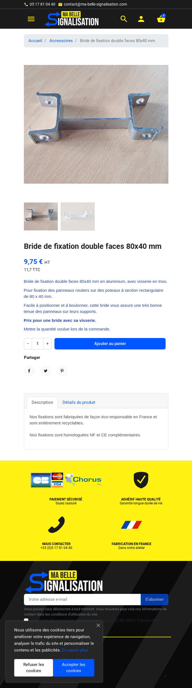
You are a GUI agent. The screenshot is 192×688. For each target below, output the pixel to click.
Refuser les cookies (33, 668)
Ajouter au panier (110, 343)
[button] (124, 19)
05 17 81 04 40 (42, 4)
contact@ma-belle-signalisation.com (95, 4)
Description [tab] (42, 402)
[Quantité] (38, 343)
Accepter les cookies (73, 668)
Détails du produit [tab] (79, 402)
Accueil (35, 40)
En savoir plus (75, 650)
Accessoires (61, 40)
